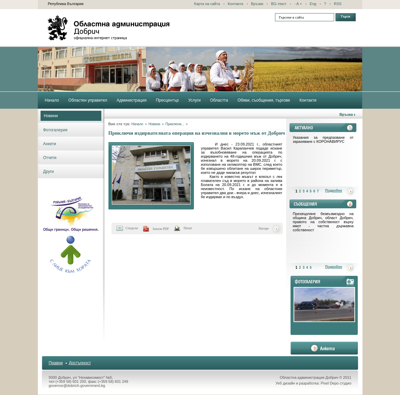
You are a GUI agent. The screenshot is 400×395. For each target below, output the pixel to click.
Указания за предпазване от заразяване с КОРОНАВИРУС (323, 139)
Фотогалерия (55, 130)
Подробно (333, 190)
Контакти (235, 4)
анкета (324, 348)
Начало (137, 124)
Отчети (50, 157)
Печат (187, 228)
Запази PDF (160, 229)
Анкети (49, 143)
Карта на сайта (207, 4)
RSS (338, 4)
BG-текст (278, 4)
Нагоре (264, 228)
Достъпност (80, 363)
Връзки (257, 4)
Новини (51, 115)
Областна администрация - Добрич (108, 27)
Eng (313, 4)
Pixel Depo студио (336, 383)
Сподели (132, 228)
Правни (56, 363)
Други (48, 171)
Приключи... (175, 124)
